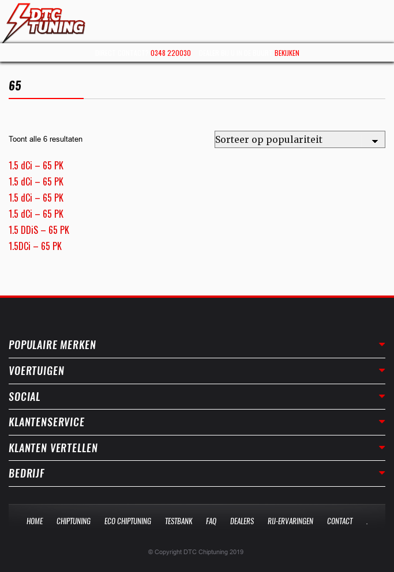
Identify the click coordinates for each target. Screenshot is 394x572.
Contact (339, 521)
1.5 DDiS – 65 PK (39, 230)
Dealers (242, 521)
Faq (211, 521)
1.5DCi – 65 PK (35, 246)
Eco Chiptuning (127, 521)
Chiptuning (74, 521)
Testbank (178, 521)
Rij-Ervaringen (290, 521)
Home (35, 521)
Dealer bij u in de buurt (249, 53)
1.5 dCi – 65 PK (36, 165)
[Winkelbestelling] (300, 139)
